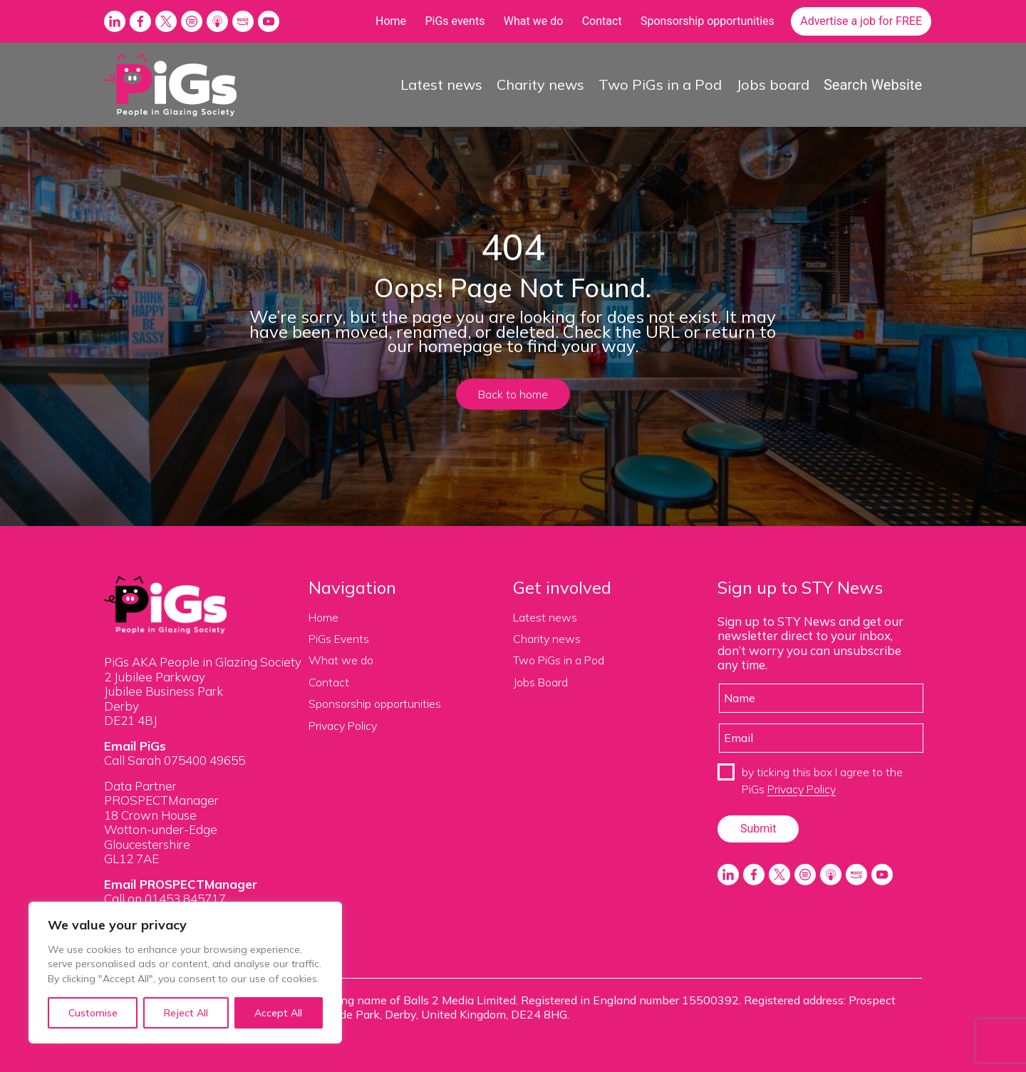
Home (390, 21)
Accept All (278, 1012)
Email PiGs (135, 745)
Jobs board (772, 84)
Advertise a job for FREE (861, 21)
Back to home (513, 394)
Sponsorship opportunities (707, 21)
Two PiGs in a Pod (660, 84)
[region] (185, 972)
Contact (602, 21)
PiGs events (454, 21)
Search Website (873, 84)
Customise (93, 1012)
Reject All (186, 1012)
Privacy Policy (343, 725)
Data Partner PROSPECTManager (161, 793)
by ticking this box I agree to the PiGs (822, 780)
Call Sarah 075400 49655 (174, 760)
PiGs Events (339, 639)
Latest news (441, 84)
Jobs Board (540, 682)
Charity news (540, 84)
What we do (534, 21)
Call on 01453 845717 (165, 898)
